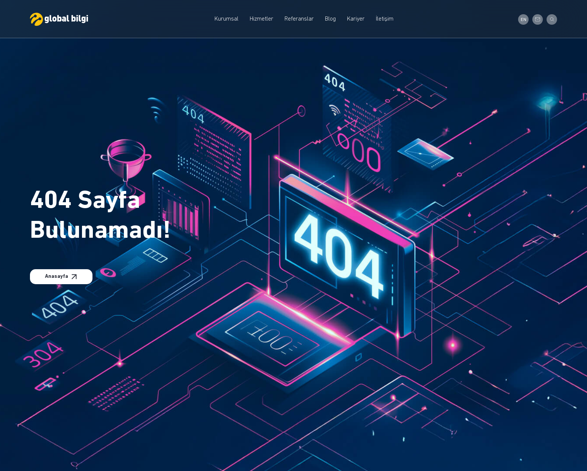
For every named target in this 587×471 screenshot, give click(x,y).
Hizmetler (261, 19)
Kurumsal (226, 19)
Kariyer (356, 19)
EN (523, 20)
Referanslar (299, 19)
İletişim (384, 19)
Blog (330, 19)
